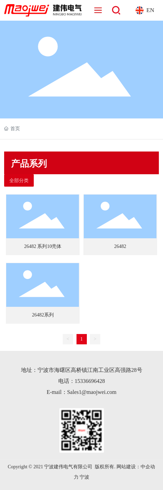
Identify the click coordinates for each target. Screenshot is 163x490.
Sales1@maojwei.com (91, 392)
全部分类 (19, 180)
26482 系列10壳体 (43, 246)
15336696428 (90, 381)
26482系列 (43, 314)
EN (150, 10)
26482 (120, 246)
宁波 (84, 477)
